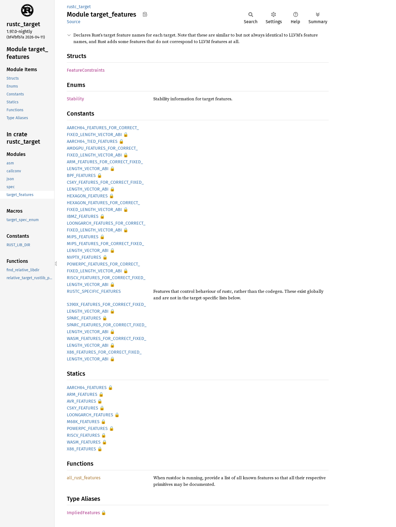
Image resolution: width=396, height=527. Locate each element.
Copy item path (144, 14)
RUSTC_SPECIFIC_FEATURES (94, 291)
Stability (75, 98)
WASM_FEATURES (84, 442)
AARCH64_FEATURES (87, 387)
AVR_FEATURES (81, 401)
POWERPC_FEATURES (87, 428)
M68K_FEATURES (83, 421)
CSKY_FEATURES (82, 408)
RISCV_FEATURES (83, 435)
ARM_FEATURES (82, 394)
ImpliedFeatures (83, 512)
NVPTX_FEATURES (84, 257)
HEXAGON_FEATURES (87, 195)
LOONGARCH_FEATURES (90, 414)
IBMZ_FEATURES (82, 216)
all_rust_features (83, 477)
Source (73, 21)
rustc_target (79, 6)
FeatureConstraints (85, 70)
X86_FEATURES (81, 448)
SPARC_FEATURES (84, 318)
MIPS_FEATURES (82, 236)
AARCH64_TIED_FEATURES (92, 141)
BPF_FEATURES (81, 175)
